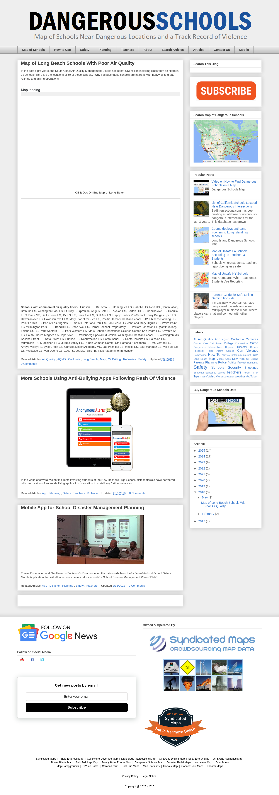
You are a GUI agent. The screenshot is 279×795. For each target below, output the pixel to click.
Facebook (199, 351)
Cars (205, 343)
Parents (199, 362)
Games (230, 351)
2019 (202, 486)
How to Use (62, 49)
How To (214, 355)
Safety (84, 49)
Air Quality (49, 359)
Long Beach (91, 359)
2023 (202, 462)
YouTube (251, 376)
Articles (198, 49)
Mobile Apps (223, 359)
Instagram (236, 355)
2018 (202, 492)
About (147, 49)
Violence (93, 493)
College (228, 343)
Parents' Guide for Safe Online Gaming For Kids (232, 296)
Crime (254, 343)
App (45, 493)
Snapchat (199, 372)
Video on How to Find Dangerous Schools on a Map (234, 183)
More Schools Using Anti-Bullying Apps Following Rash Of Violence (98, 378)
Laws (255, 354)
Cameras (252, 339)
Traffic (203, 376)
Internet (247, 355)
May (205, 497)
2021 (202, 474)
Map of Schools (33, 49)
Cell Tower (216, 343)
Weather (240, 376)
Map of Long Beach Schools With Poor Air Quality (77, 63)
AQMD (62, 359)
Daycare (229, 347)
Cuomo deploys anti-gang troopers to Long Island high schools (231, 232)
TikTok (254, 372)
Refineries (130, 359)
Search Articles (173, 49)
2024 (202, 456)
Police (222, 362)
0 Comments (29, 363)
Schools (217, 367)
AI (195, 339)
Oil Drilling (115, 359)
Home (100, 601)
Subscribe (210, 372)
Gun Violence (247, 350)
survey (221, 372)
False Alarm (215, 351)
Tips (196, 376)
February (208, 514)
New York (238, 358)
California (74, 359)
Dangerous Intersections (208, 347)
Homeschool (200, 355)
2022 (202, 468)
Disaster (55, 585)
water (230, 376)
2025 (202, 450)
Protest (241, 362)
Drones (254, 347)
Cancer (197, 343)
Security (234, 367)
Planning (105, 49)
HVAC (225, 354)
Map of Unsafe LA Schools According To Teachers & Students (230, 254)
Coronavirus (241, 343)
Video (211, 376)
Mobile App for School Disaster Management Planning (82, 507)
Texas (246, 372)
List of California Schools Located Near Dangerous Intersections (234, 204)
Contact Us (222, 49)
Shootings (251, 367)
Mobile (244, 49)
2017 (202, 521)
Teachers (127, 49)
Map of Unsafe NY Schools (230, 273)
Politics (232, 362)
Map (103, 359)
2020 (202, 480)
